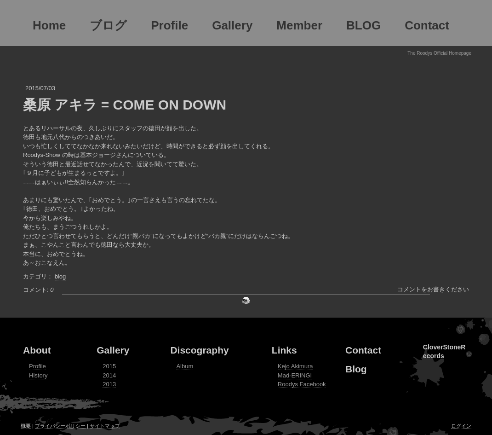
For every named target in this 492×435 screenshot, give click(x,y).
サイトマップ (105, 426)
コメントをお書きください (433, 289)
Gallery (113, 350)
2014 (109, 375)
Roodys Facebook (302, 384)
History (38, 375)
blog (60, 276)
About (37, 350)
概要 (26, 426)
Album (184, 366)
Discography (199, 350)
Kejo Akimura (295, 366)
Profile (37, 366)
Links (284, 350)
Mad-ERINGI (295, 375)
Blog (356, 369)
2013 (109, 384)
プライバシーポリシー (60, 426)
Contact (363, 350)
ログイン (461, 426)
